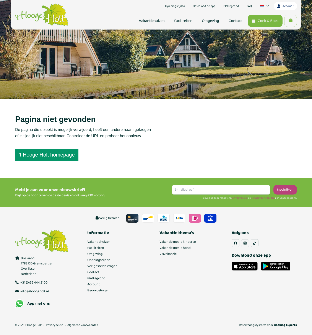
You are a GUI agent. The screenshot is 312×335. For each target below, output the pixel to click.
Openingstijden (98, 260)
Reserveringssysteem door (268, 325)
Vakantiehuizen (98, 241)
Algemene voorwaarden (82, 325)
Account (93, 284)
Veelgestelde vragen (102, 266)
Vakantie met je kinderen (177, 241)
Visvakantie (168, 254)
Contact (93, 272)
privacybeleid (240, 198)
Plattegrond (96, 278)
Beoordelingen (98, 290)
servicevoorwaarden (263, 198)
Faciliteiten (95, 248)
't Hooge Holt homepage (47, 155)
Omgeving (95, 254)
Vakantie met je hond (175, 248)
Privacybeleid (54, 325)
